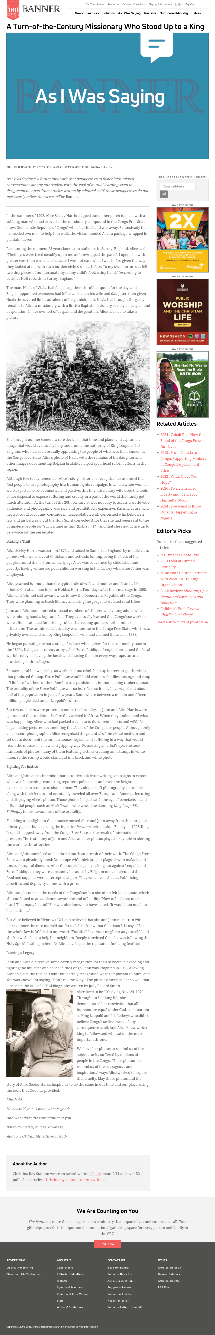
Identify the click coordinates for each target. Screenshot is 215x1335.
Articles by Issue (169, 1268)
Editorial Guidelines (70, 1274)
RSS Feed (164, 1287)
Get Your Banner (95, 4)
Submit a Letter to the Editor (127, 1307)
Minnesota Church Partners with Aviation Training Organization (183, 579)
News (79, 13)
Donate (126, 4)
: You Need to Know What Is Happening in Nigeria (181, 512)
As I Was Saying (129, 13)
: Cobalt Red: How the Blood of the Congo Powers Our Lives (182, 441)
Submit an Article (119, 1294)
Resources (114, 4)
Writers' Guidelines (70, 1307)
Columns (108, 13)
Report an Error (118, 1301)
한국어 (179, 4)
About (168, 4)
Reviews (150, 13)
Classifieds (139, 4)
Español (190, 4)
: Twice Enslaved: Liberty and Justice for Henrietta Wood (178, 494)
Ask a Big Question (120, 1281)
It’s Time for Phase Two (179, 555)
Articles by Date (169, 1281)
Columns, (53, 167)
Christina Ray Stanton (97, 167)
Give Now (107, 1244)
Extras (196, 13)
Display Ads (155, 4)
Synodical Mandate (70, 1287)
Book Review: (184, 597)
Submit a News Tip (120, 1274)
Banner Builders (169, 1274)
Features (92, 13)
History (62, 1281)
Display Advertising (19, 1268)
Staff (60, 1301)
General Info (65, 1268)
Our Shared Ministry (174, 13)
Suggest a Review (119, 1287)
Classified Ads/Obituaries (23, 1274)
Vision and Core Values (72, 1294)
